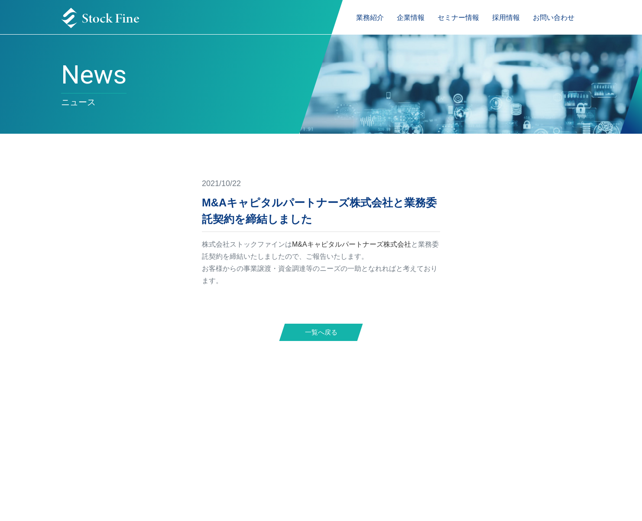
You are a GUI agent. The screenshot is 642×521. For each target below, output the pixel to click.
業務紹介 (370, 17)
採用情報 (506, 17)
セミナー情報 (458, 17)
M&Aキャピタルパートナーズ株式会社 (351, 244)
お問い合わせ (553, 17)
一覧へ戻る (321, 332)
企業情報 (411, 17)
